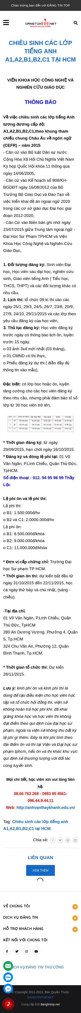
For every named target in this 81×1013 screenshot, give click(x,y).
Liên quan (40, 857)
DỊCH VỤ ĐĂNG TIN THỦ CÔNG (37, 967)
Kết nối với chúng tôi (25, 940)
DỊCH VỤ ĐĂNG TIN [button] (40, 918)
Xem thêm (41, 870)
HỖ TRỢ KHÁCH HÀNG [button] (40, 929)
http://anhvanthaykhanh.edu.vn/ (45, 807)
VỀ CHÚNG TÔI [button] (40, 907)
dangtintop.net (50, 1004)
